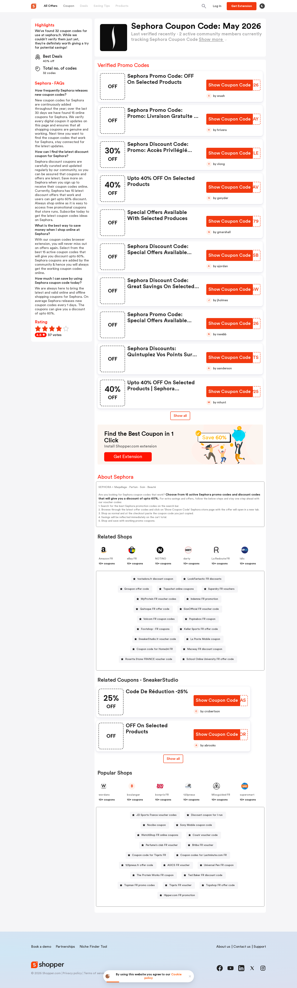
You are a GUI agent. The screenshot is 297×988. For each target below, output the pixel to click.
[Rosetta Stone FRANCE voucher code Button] (147, 659)
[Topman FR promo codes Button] (138, 885)
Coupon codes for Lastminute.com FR (203, 855)
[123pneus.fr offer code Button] (137, 865)
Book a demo (41, 946)
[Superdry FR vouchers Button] (220, 589)
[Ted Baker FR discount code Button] (203, 875)
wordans (104, 795)
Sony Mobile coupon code (196, 825)
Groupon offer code (136, 589)
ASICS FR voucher (178, 865)
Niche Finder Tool (93, 946)
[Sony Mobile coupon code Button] (194, 825)
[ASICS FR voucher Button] (177, 865)
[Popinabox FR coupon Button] (201, 619)
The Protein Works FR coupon (155, 875)
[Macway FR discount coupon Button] (203, 649)
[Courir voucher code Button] (203, 835)
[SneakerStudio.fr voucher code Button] (155, 639)
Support (260, 946)
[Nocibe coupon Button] (155, 825)
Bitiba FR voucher (202, 845)
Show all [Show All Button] (180, 415)
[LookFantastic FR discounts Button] (203, 579)
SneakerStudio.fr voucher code (157, 639)
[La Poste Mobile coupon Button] (204, 639)
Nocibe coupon (156, 825)
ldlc (242, 558)
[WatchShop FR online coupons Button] (158, 835)
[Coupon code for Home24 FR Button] (153, 649)
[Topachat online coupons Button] (177, 589)
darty (186, 558)
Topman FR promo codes (139, 885)
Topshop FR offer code (220, 885)
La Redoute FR (221, 558)
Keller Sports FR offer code (201, 629)
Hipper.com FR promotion (179, 895)
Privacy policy (72, 973)
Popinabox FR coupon (202, 619)
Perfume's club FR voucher (162, 845)
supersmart (247, 795)
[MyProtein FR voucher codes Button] (157, 599)
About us (223, 946)
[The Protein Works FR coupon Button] (153, 875)
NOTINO (160, 558)
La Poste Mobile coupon (205, 639)
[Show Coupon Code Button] (230, 85)
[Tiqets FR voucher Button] (179, 885)
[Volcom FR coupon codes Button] (157, 619)
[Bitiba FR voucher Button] (201, 845)
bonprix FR (162, 795)
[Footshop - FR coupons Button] (153, 629)
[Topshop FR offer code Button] (218, 885)
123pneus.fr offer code (139, 865)
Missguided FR (221, 795)
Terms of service (95, 973)
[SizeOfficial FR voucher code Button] (199, 609)
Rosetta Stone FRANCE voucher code (148, 659)
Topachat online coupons (178, 589)
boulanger (133, 795)
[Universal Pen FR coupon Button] (217, 865)
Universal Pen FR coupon (219, 865)
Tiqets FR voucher (180, 885)
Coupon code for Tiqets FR (149, 855)
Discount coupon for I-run (207, 815)
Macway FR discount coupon (204, 649)
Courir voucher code (205, 835)
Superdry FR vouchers (221, 589)
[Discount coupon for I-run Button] (205, 815)
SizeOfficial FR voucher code (201, 609)
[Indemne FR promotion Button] (202, 599)
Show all (172, 758)
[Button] (217, 6)
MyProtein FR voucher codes (158, 599)
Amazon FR (106, 558)
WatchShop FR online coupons (159, 835)
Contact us (242, 946)
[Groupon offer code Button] (135, 589)
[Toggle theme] (262, 6)
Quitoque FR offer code (154, 609)
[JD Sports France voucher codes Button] (155, 815)
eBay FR (132, 558)
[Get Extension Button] (128, 456)
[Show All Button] (173, 759)
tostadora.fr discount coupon (155, 579)
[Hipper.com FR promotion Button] (177, 895)
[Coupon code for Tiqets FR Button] (147, 855)
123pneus (189, 795)
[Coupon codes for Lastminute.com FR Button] (202, 855)
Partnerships (65, 946)
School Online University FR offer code (210, 659)
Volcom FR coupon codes (159, 619)
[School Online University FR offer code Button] (208, 659)
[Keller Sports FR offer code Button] (199, 629)
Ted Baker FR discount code (205, 875)
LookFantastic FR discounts (204, 579)
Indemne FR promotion (204, 599)
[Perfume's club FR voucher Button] (160, 845)
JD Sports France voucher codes (156, 815)
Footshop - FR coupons (155, 629)
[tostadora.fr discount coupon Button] (154, 579)
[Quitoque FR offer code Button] (153, 609)
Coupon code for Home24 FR (155, 649)
